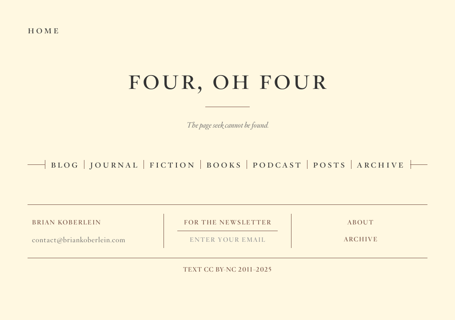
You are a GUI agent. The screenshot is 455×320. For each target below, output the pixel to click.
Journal (114, 163)
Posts (329, 163)
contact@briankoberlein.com (78, 239)
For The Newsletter (227, 222)
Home (44, 29)
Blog (65, 163)
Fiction (172, 163)
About (360, 222)
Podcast (277, 163)
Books (224, 163)
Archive (381, 163)
